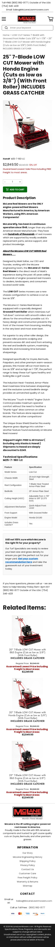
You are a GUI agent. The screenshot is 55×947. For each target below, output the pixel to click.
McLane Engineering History (27, 857)
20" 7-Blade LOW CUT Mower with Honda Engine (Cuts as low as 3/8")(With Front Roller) (27, 716)
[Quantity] (12, 182)
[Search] (30, 28)
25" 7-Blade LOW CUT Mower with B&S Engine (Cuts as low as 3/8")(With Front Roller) (27, 779)
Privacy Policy (27, 865)
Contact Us (27, 869)
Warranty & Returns (27, 881)
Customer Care (27, 873)
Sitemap (27, 885)
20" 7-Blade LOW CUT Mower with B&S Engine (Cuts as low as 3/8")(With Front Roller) (27, 654)
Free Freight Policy (27, 877)
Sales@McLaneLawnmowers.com (34, 900)
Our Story (27, 852)
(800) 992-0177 (37, 907)
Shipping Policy (27, 861)
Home (6, 35)
